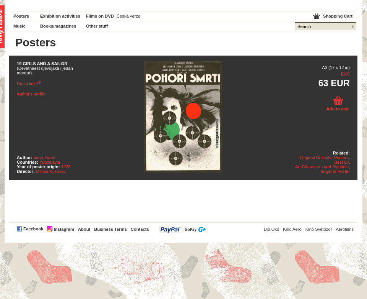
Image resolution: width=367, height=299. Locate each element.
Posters (21, 16)
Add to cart (337, 109)
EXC (345, 74)
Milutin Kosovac (51, 171)
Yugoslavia (49, 162)
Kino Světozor (318, 229)
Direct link (26, 83)
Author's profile (31, 94)
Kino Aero (292, 229)
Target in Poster (335, 171)
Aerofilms (345, 229)
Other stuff (97, 26)
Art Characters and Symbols (322, 166)
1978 (66, 166)
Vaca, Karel (44, 157)
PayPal (183, 229)
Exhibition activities (60, 16)
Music (19, 26)
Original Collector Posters (324, 157)
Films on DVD (100, 16)
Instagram (64, 229)
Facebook (33, 229)
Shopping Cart (337, 16)
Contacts (140, 229)
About (84, 229)
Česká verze (128, 16)
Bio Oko (271, 229)
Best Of (342, 162)
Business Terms (110, 229)
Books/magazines (58, 26)
